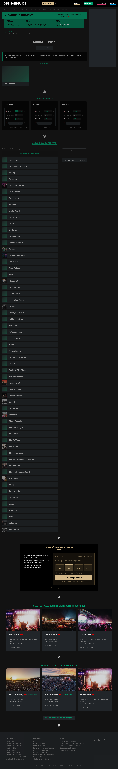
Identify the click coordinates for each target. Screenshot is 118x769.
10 (59, 567)
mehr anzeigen (15, 123)
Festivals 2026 (11, 748)
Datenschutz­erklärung (68, 748)
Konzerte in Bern (39, 746)
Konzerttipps (37, 741)
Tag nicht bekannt (73, 160)
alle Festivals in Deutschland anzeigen (58, 717)
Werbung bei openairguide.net (70, 746)
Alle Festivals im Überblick (15, 759)
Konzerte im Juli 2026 (40, 752)
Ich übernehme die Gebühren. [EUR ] (70, 573)
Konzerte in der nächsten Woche (44, 748)
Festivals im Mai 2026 (13, 750)
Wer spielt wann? (13, 25)
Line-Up (10, 24)
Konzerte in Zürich (39, 743)
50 (78, 567)
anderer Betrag (88, 567)
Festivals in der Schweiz (14, 743)
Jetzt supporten (48, 3)
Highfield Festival (35, 9)
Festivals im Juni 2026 (14, 752)
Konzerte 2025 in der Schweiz (43, 754)
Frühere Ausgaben (63, 24)
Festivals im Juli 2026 (14, 754)
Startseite (5, 9)
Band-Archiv (61, 25)
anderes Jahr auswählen (44, 48)
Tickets (29, 25)
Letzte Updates (41, 24)
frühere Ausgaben (49, 9)
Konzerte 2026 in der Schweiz (43, 757)
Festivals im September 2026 (16, 757)
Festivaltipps (10, 741)
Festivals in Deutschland (14, 746)
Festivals (14, 9)
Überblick (30, 24)
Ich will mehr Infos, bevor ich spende (58, 588)
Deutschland (23, 9)
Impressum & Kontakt (67, 750)
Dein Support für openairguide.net (72, 743)
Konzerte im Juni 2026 (41, 750)
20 (69, 567)
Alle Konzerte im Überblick (42, 759)
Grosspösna (64, 16)
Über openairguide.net (68, 741)
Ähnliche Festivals (43, 25)
